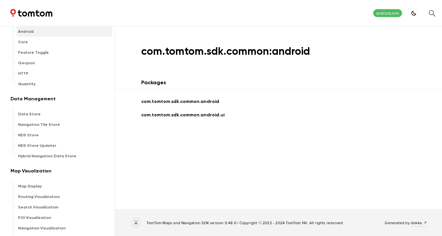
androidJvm (387, 13)
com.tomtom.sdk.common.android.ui (182, 115)
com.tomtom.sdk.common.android (180, 101)
